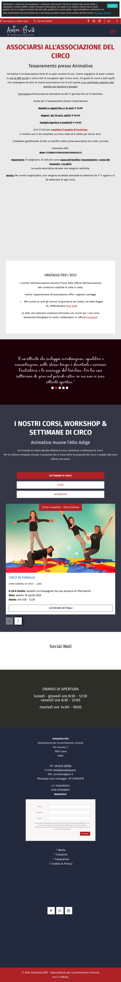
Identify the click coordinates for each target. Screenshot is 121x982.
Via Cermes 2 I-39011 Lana (14, 21)
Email (39, 818)
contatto (92, 317)
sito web (71, 306)
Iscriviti (85, 833)
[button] (60, 224)
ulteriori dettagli (60, 608)
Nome (39, 806)
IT (117, 21)
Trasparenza (62, 859)
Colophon (62, 854)
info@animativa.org (64, 770)
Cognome (39, 812)
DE (108, 21)
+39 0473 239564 (43, 21)
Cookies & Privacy (61, 863)
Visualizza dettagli (102, 13)
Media (62, 850)
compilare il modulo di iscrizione (69, 129)
